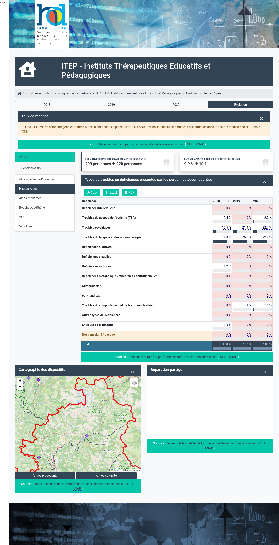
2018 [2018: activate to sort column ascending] (216, 201)
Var (21, 217)
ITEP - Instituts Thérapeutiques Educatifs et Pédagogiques (142, 93)
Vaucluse (25, 226)
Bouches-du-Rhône (32, 207)
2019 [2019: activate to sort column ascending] (236, 201)
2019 (111, 105)
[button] (20, 381)
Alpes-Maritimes (30, 198)
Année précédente (45, 475)
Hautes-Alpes (28, 189)
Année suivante (106, 475)
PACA (23, 157)
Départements (31, 168)
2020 (175, 105)
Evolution (240, 105)
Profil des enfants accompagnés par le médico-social (62, 93)
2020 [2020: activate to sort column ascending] (256, 201)
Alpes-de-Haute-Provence (36, 179)
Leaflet (116, 470)
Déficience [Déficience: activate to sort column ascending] (89, 201)
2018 (47, 105)
